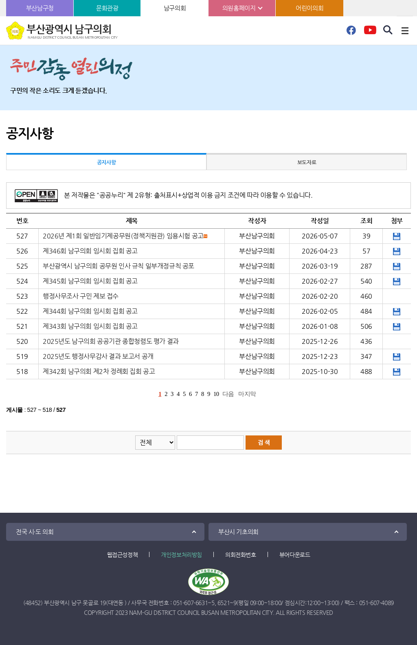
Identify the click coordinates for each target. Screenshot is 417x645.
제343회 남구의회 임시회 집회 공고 (90, 326)
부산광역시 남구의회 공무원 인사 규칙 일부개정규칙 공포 (118, 266)
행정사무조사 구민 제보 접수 (81, 296)
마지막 (247, 394)
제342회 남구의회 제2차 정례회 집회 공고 (99, 371)
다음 (228, 394)
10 (216, 394)
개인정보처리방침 (181, 554)
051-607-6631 (190, 602)
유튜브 (370, 32)
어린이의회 (309, 7)
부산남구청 (40, 7)
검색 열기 (388, 30)
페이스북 (351, 32)
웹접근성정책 (122, 554)
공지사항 (106, 162)
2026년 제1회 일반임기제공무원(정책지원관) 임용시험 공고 (123, 236)
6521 (223, 602)
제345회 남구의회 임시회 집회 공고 (90, 281)
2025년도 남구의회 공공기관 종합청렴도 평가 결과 (111, 341)
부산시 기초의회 (238, 531)
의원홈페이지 (239, 7)
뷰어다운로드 (294, 554)
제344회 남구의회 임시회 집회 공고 (90, 311)
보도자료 (306, 162)
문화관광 (107, 7)
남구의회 (175, 7)
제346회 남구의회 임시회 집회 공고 (90, 251)
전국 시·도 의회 (34, 531)
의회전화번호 (240, 554)
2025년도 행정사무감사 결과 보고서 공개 (98, 356)
